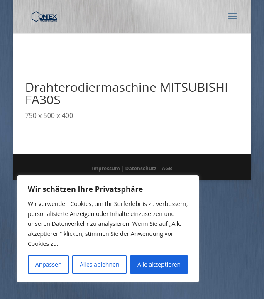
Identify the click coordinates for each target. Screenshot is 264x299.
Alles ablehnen (99, 264)
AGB (167, 168)
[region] (108, 228)
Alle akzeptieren (159, 264)
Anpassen (48, 264)
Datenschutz (140, 168)
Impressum (106, 168)
